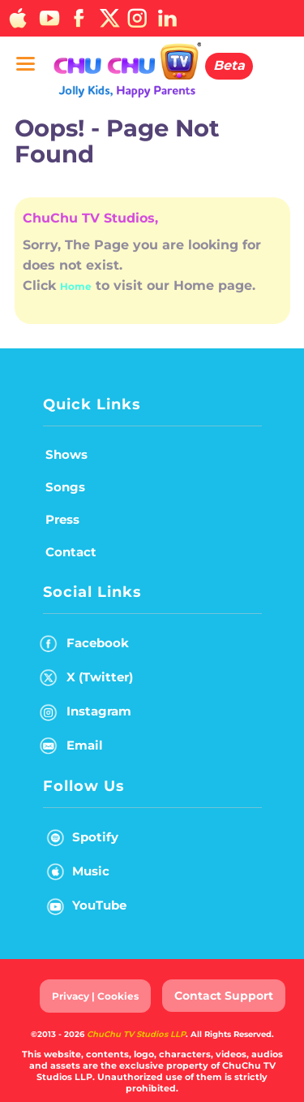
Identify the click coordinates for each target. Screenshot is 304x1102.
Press (62, 519)
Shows (66, 454)
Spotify (79, 840)
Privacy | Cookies (95, 996)
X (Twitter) (86, 680)
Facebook (84, 646)
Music (74, 874)
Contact (70, 552)
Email (71, 748)
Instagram (85, 714)
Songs (65, 487)
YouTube (83, 908)
